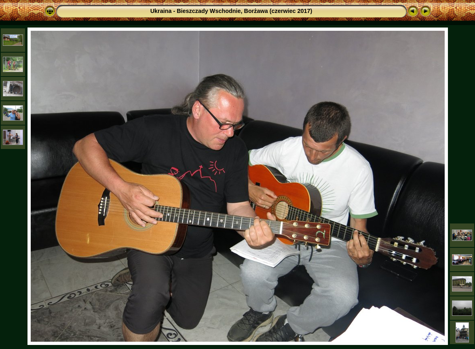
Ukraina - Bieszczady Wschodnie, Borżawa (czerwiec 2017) (231, 11)
